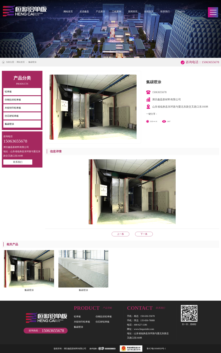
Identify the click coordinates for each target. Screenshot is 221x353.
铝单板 (77, 316)
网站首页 (68, 11)
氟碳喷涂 (32, 62)
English (181, 11)
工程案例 (116, 11)
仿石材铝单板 (143, 234)
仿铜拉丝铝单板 (104, 316)
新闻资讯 (132, 11)
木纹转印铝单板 (82, 321)
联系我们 (165, 11)
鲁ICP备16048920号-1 (156, 349)
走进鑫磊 (84, 11)
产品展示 (100, 11)
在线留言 (149, 11)
